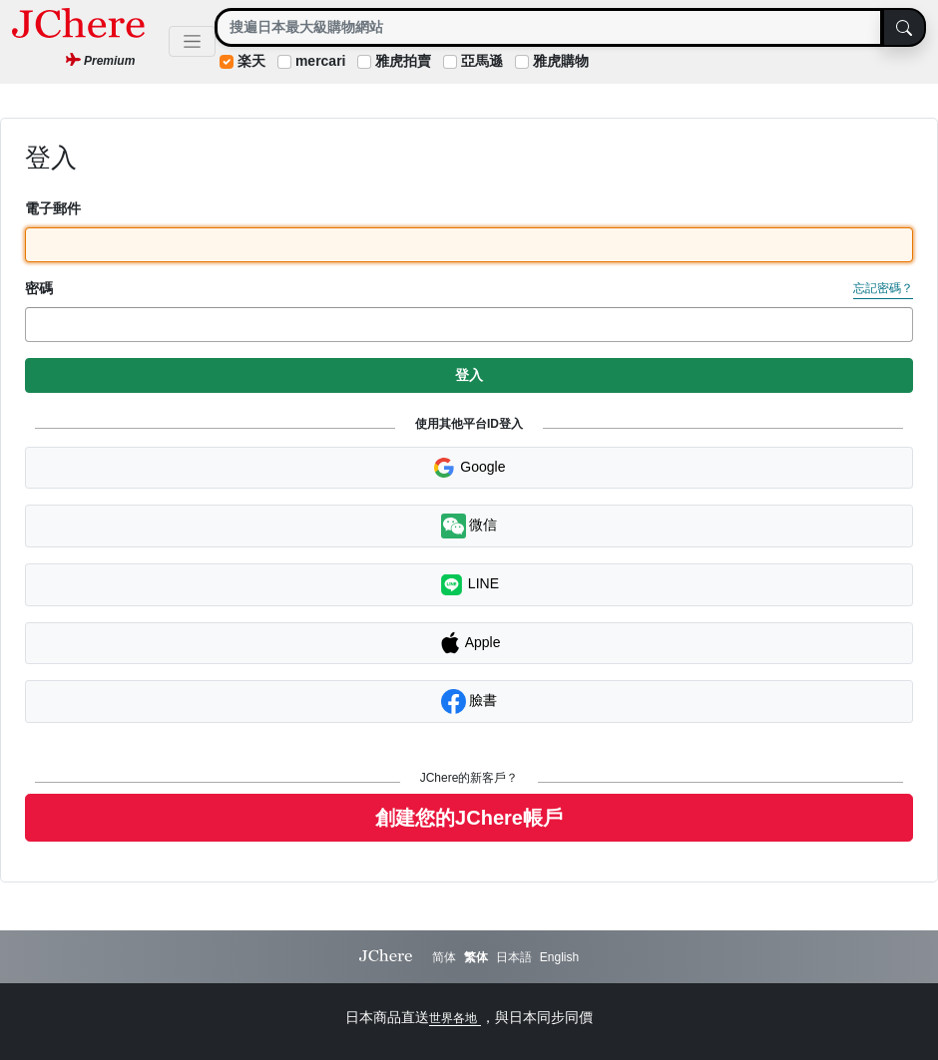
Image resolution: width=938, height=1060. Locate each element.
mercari (320, 61)
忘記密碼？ (883, 288)
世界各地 (454, 1018)
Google (468, 468)
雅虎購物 (561, 61)
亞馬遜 (482, 61)
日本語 (514, 957)
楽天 (251, 61)
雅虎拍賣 (403, 61)
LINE (469, 584)
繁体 (476, 957)
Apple (469, 643)
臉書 (469, 701)
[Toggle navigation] (192, 41)
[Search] (549, 27)
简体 (444, 957)
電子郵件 (53, 208)
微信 (469, 526)
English (559, 957)
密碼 (39, 288)
